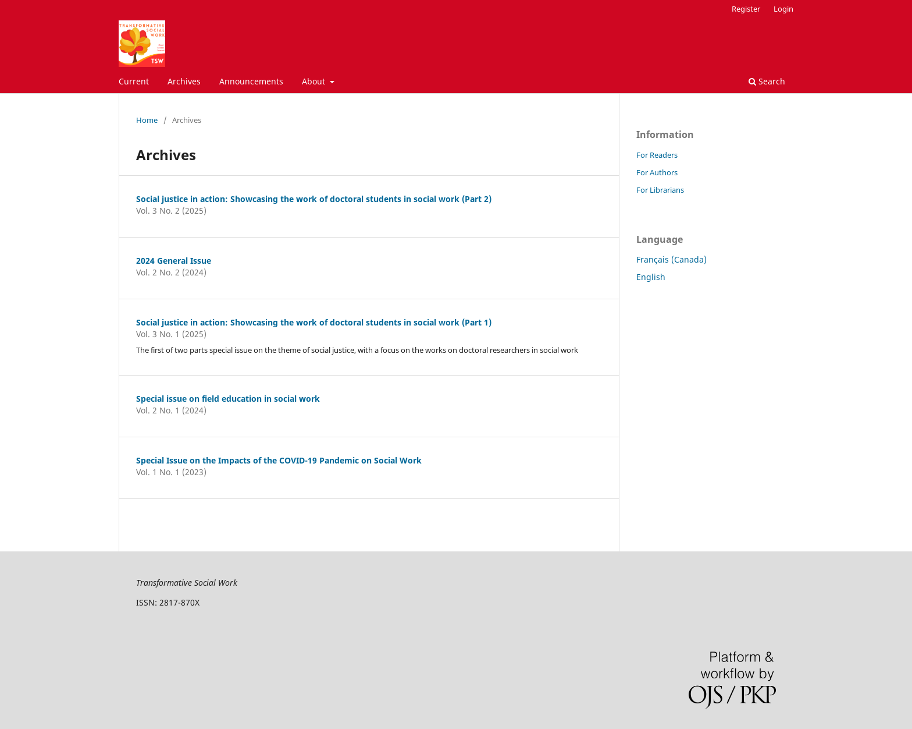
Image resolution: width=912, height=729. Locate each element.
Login (783, 8)
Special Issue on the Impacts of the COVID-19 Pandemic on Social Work (279, 460)
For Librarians (660, 190)
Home (147, 120)
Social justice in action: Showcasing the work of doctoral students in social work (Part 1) (313, 322)
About (314, 81)
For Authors (657, 172)
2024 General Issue (173, 260)
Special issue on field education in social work (228, 398)
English (650, 276)
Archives (184, 81)
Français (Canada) (671, 259)
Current (134, 81)
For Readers (657, 155)
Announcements (251, 81)
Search (767, 81)
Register (746, 8)
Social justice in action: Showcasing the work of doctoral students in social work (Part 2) (313, 198)
